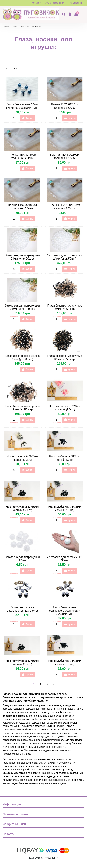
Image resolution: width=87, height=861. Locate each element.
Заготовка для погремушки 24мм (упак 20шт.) (22, 257)
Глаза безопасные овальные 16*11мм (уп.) (22, 609)
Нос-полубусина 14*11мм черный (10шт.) (64, 662)
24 (14, 68)
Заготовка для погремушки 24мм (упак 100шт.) (22, 307)
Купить (27, 118)
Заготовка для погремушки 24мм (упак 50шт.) (64, 257)
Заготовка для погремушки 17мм (22, 559)
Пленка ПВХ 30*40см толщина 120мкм (22, 156)
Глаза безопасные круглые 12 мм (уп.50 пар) (22, 408)
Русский (36, 3)
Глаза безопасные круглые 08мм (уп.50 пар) (22, 357)
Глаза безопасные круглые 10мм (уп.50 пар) (64, 357)
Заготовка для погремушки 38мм (64, 559)
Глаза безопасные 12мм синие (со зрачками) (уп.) (22, 106)
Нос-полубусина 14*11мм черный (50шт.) (64, 508)
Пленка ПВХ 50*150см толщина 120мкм (64, 156)
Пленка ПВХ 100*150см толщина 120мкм (64, 206)
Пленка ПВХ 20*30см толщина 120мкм (64, 106)
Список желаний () (56, 3)
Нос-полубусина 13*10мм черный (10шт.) (22, 662)
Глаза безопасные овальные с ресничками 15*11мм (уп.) (64, 611)
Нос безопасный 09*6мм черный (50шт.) (22, 458)
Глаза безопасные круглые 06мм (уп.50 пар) (64, 307)
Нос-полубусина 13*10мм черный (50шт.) (22, 508)
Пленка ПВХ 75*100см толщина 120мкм (22, 206)
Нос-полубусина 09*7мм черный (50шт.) (64, 458)
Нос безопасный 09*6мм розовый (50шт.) (64, 408)
